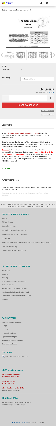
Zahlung (5, 278)
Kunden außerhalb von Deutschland (15, 292)
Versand (5, 274)
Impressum (6, 238)
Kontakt (4, 218)
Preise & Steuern (8, 285)
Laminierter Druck (10, 333)
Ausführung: (6, 78)
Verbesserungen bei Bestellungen (13, 405)
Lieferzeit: (6, 69)
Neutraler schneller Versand (12, 340)
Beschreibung (7, 125)
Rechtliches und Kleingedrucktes (14, 288)
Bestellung (6, 270)
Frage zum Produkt (47, 115)
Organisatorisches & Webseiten (14, 281)
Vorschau (6, 168)
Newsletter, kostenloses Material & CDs (16, 296)
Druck (6, 329)
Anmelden (5, 195)
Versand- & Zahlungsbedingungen (14, 230)
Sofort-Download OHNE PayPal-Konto (15, 234)
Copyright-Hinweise (8, 226)
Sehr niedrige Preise (9, 344)
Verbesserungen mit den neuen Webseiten (16, 402)
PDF (5, 326)
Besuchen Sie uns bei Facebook (16, 356)
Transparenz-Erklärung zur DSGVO (14, 251)
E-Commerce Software (20, 423)
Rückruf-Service (7, 222)
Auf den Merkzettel (47, 111)
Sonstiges (5, 299)
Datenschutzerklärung (9, 246)
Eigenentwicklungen (9, 337)
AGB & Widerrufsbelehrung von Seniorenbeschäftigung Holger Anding (26, 242)
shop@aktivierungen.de (11, 390)
